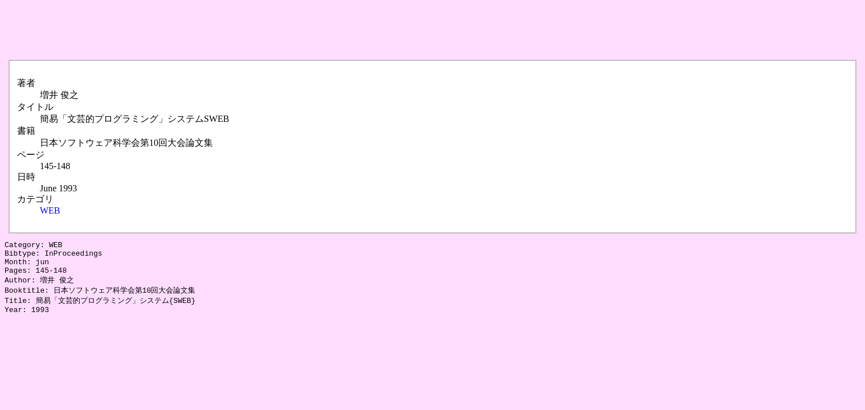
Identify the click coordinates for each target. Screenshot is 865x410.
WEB (50, 210)
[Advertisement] (212, 30)
